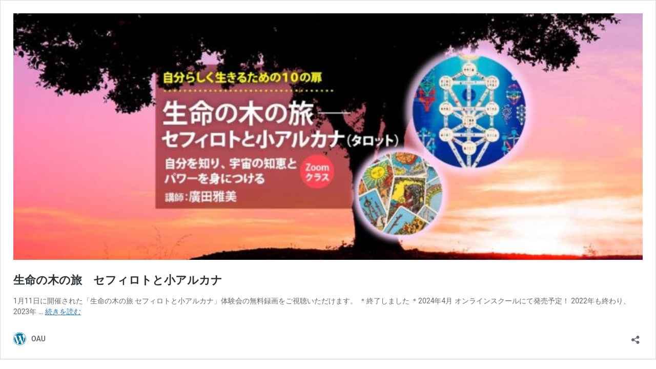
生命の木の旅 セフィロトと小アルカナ (117, 280)
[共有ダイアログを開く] (635, 336)
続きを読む (63, 312)
